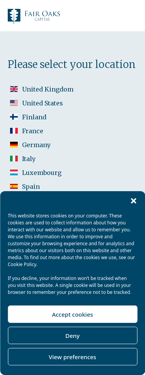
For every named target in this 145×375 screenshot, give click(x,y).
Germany (36, 145)
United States (42, 103)
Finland (34, 117)
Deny (72, 335)
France (32, 131)
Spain (31, 186)
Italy (29, 159)
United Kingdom (47, 89)
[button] (133, 201)
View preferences (72, 357)
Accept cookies (72, 314)
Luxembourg (41, 172)
